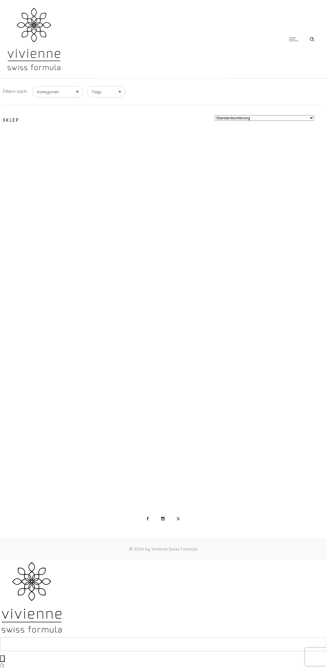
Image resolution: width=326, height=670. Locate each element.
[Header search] (312, 38)
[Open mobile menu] (295, 39)
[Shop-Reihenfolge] (264, 118)
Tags (96, 91)
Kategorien (48, 91)
